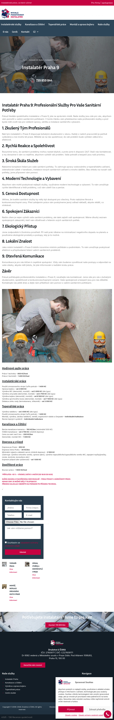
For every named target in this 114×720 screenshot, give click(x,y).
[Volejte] (75, 12)
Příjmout (71, 709)
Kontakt (25, 31)
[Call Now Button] (107, 714)
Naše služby (104, 24)
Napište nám (45, 9)
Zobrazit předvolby (97, 709)
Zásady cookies (71, 715)
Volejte (81, 11)
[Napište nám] (36, 10)
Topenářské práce (57, 24)
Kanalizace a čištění (35, 24)
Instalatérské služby (11, 24)
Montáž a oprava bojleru (82, 24)
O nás (5, 31)
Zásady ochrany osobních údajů (91, 715)
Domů (25, 60)
